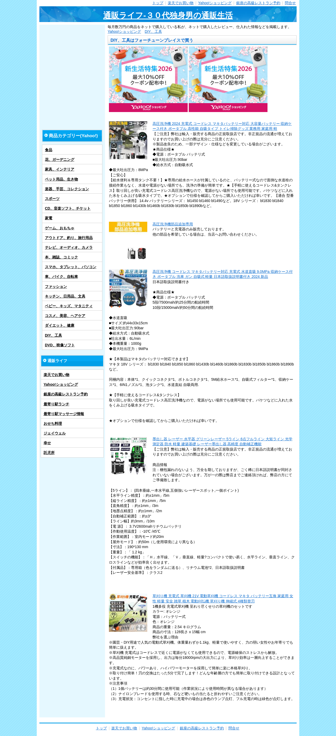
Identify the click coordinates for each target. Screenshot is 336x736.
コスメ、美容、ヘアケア (65, 316)
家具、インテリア (59, 169)
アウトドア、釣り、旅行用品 (69, 238)
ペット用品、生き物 (61, 179)
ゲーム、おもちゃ (59, 228)
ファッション (56, 286)
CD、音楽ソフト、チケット (68, 208)
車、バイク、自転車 (61, 276)
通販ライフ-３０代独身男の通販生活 (168, 15)
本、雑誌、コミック (61, 257)
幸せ (47, 443)
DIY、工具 (153, 31)
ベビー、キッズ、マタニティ (69, 306)
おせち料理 (53, 423)
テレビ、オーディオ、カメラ (69, 247)
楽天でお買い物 (180, 3)
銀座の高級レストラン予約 (258, 3)
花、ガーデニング (59, 159)
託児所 (49, 453)
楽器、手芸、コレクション (67, 189)
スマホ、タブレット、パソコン (70, 267)
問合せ (290, 3)
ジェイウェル (55, 433)
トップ (157, 3)
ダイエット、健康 (59, 325)
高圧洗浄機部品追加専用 (173, 224)
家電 (48, 218)
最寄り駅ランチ (56, 404)
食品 (48, 150)
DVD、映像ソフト (60, 345)
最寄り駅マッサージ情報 (64, 414)
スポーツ (52, 199)
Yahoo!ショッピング (215, 3)
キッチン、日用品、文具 (65, 296)
